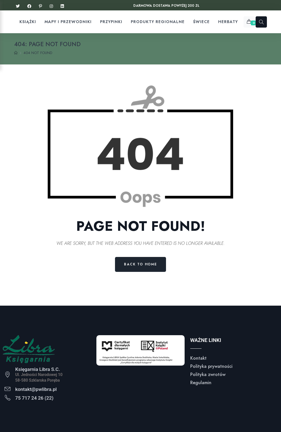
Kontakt (198, 358)
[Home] (15, 52)
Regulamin (200, 382)
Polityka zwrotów (207, 374)
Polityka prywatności (211, 366)
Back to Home (140, 264)
